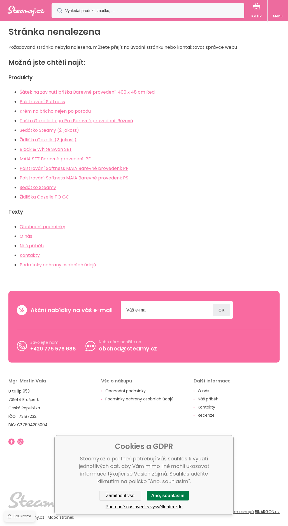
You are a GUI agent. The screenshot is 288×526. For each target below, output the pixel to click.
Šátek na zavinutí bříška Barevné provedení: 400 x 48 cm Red (87, 92)
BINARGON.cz (267, 512)
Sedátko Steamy (38, 187)
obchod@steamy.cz (128, 348)
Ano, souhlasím (167, 495)
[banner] (26, 11)
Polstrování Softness (42, 101)
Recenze (206, 415)
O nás (26, 236)
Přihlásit (221, 310)
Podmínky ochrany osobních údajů (58, 265)
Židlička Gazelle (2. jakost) (48, 140)
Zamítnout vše (120, 495)
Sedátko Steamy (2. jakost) (49, 130)
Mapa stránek (61, 517)
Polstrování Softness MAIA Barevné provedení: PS (74, 178)
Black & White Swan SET (46, 149)
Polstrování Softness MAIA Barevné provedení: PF (74, 168)
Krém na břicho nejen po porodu (55, 111)
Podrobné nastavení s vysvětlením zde (144, 506)
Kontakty (30, 255)
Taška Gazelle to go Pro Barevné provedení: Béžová (76, 120)
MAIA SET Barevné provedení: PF (55, 159)
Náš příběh (32, 246)
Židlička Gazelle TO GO (44, 197)
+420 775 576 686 (53, 348)
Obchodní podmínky (42, 226)
